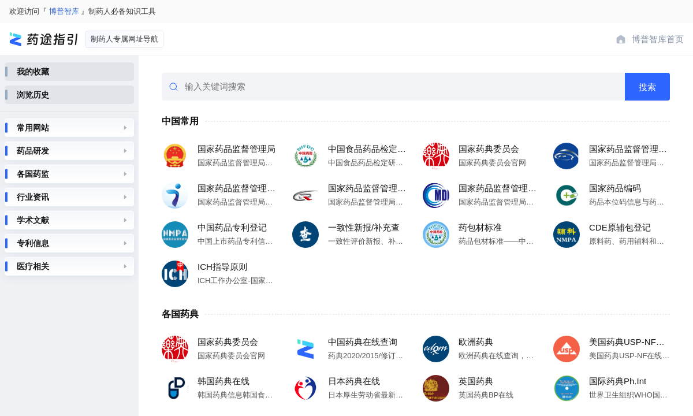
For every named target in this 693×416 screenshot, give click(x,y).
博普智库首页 (658, 39)
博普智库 (64, 11)
